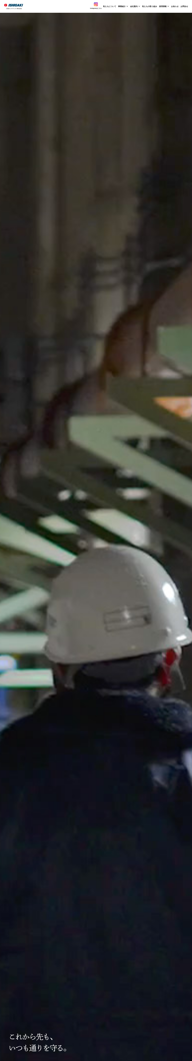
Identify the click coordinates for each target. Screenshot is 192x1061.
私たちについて (109, 6)
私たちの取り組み (149, 6)
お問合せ (184, 6)
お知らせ (175, 6)
